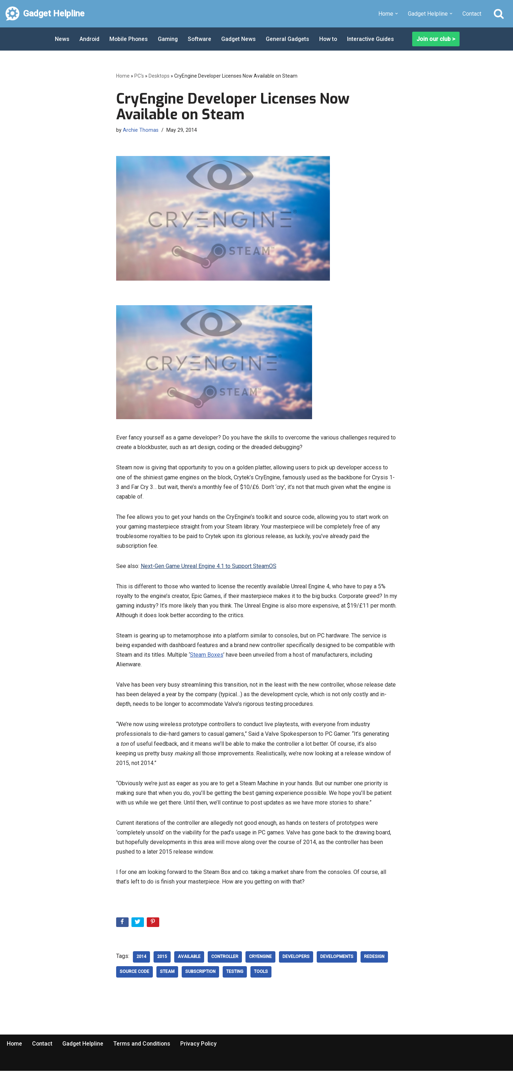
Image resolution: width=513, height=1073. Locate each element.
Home (123, 76)
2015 (162, 959)
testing (234, 974)
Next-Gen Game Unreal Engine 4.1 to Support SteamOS (208, 566)
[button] (396, 13)
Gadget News (240, 39)
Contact (471, 13)
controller (224, 959)
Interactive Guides (374, 39)
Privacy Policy (200, 1045)
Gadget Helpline (83, 1045)
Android (89, 39)
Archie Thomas (141, 130)
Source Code (134, 974)
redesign (374, 959)
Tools (261, 974)
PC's (139, 76)
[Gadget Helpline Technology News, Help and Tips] (44, 13)
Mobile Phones (129, 39)
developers (296, 959)
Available (189, 959)
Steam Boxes (206, 655)
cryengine (260, 959)
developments (336, 959)
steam (167, 974)
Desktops (159, 76)
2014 (141, 959)
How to (331, 39)
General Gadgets (290, 39)
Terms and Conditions (143, 1045)
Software (201, 39)
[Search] (498, 13)
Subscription (200, 974)
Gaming (169, 39)
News (62, 39)
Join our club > (435, 39)
